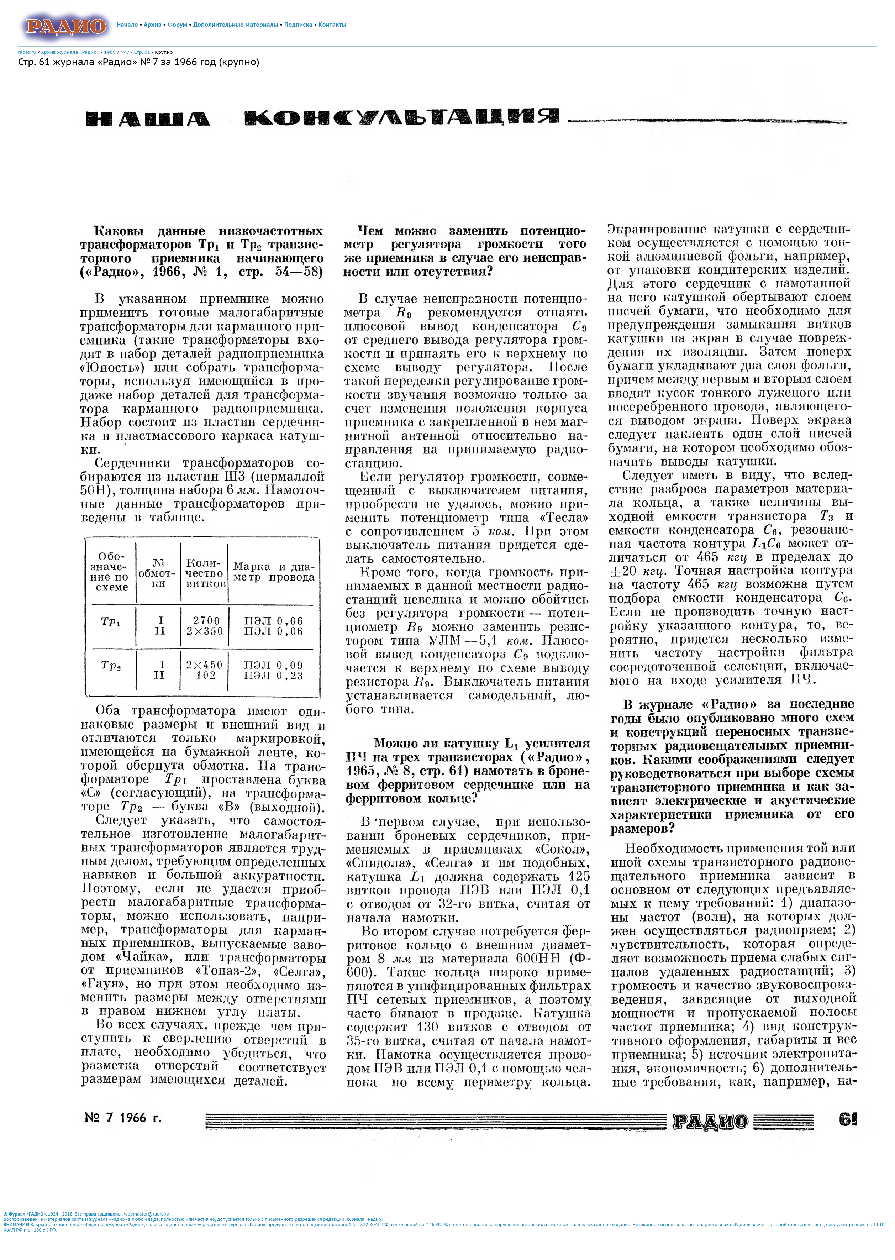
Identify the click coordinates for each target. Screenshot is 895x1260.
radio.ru (27, 52)
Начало (127, 24)
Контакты (332, 24)
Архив (153, 24)
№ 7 (124, 52)
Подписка (298, 24)
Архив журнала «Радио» (70, 52)
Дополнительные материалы (235, 24)
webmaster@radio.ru (146, 1214)
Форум (178, 24)
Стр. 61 (142, 52)
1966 (109, 52)
